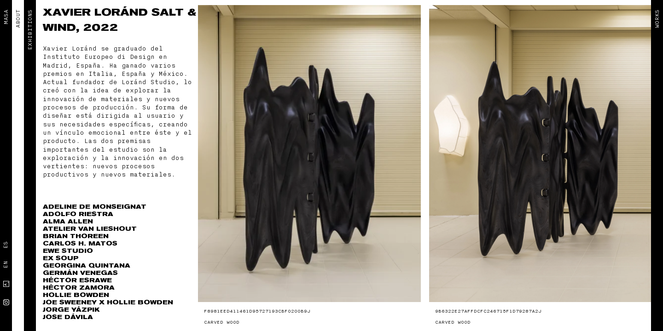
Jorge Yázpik (71, 309)
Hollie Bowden (76, 294)
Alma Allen (68, 221)
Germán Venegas (80, 272)
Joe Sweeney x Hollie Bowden (108, 302)
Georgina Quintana (86, 265)
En (5, 264)
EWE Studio (68, 250)
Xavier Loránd (97, 12)
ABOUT (18, 19)
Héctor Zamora (79, 287)
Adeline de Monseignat (94, 206)
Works (657, 19)
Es (5, 245)
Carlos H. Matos (80, 243)
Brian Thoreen (76, 236)
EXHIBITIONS (30, 30)
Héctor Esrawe (77, 280)
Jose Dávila (68, 317)
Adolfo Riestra (78, 214)
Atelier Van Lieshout (90, 228)
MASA (6, 17)
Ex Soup (60, 258)
